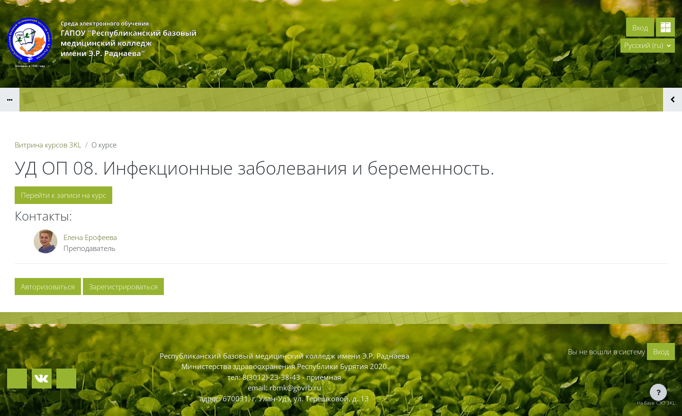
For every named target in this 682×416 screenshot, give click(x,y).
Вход (640, 27)
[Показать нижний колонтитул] (658, 392)
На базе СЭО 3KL (656, 402)
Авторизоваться (48, 286)
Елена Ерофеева (90, 237)
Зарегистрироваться (123, 286)
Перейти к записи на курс (63, 195)
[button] (647, 45)
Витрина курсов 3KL (48, 144)
